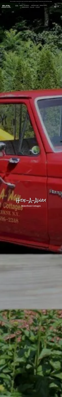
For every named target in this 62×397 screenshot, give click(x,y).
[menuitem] (17, 3)
